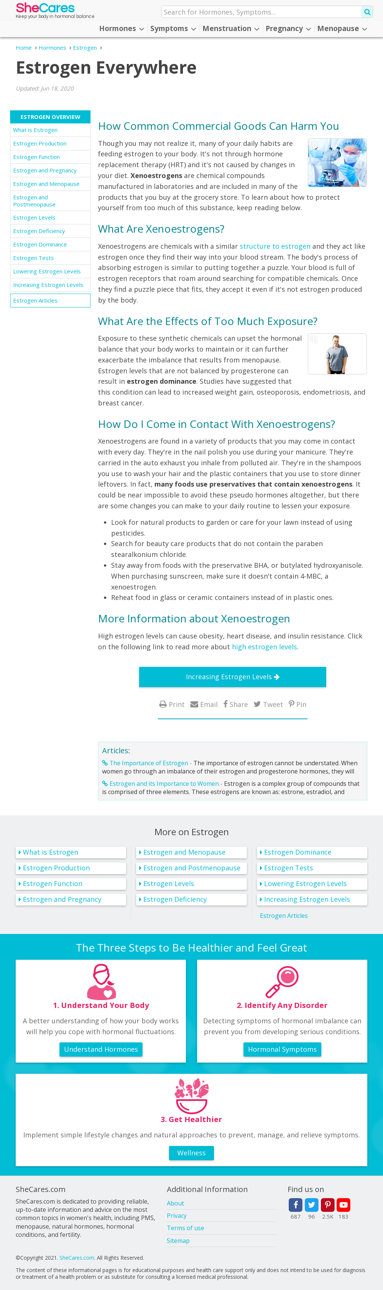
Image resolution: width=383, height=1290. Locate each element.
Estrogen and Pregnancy (45, 170)
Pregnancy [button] (288, 28)
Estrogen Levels (34, 217)
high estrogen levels (264, 646)
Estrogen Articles (35, 300)
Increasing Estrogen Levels (48, 284)
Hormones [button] (121, 28)
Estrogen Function (36, 156)
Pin (301, 704)
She (45, 9)
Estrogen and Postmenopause (34, 200)
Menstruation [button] (231, 28)
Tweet (273, 704)
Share (239, 704)
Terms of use (185, 1228)
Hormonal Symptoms (282, 1049)
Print (177, 704)
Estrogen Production (40, 143)
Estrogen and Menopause (46, 183)
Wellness (191, 1152)
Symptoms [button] (173, 28)
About (175, 1203)
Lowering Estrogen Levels (47, 271)
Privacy (177, 1215)
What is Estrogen (35, 130)
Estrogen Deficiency (39, 231)
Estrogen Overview (50, 116)
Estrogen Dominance (40, 244)
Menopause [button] (342, 28)
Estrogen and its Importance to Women (164, 783)
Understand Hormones (101, 1049)
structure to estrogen (275, 246)
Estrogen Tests (33, 257)
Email (209, 704)
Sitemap (178, 1241)
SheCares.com (76, 1257)
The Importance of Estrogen (149, 763)
